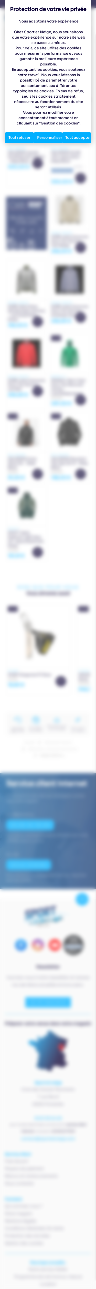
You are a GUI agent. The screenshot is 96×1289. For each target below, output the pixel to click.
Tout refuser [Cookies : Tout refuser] (19, 137)
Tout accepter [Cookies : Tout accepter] (78, 137)
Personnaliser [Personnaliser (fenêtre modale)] (49, 137)
